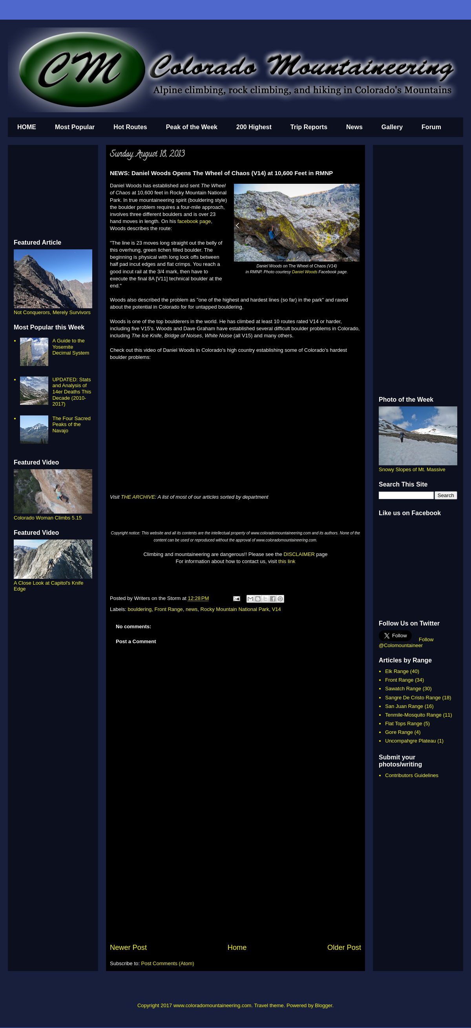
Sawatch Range (403, 688)
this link (286, 561)
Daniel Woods (305, 272)
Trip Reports (308, 127)
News (354, 127)
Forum (431, 127)
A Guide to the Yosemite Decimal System (70, 347)
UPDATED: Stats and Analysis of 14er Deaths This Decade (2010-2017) (71, 392)
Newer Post (128, 947)
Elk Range (397, 671)
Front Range (169, 609)
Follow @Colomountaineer (406, 642)
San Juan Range (404, 706)
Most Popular (75, 127)
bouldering (140, 609)
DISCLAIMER (299, 554)
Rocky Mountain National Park (235, 609)
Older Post (344, 947)
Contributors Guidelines (411, 775)
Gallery (392, 127)
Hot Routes (130, 127)
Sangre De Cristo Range (413, 698)
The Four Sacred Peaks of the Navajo (71, 424)
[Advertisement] (235, 883)
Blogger (323, 1005)
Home (237, 947)
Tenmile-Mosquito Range (413, 715)
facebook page (194, 221)
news (191, 609)
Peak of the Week (191, 127)
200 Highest (254, 127)
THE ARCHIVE (138, 497)
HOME (26, 127)
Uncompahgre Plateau (410, 741)
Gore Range (399, 732)
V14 (276, 609)
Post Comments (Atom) (167, 963)
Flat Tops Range (403, 723)
